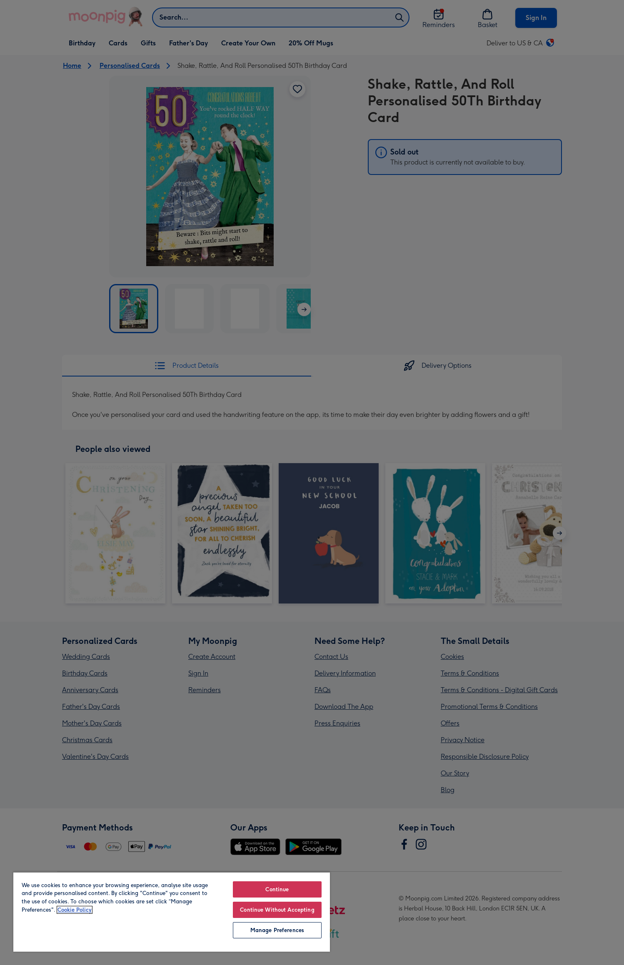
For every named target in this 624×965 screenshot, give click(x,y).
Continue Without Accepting (277, 910)
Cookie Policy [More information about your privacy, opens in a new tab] (74, 910)
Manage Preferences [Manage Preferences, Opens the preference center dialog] (277, 930)
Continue (277, 889)
